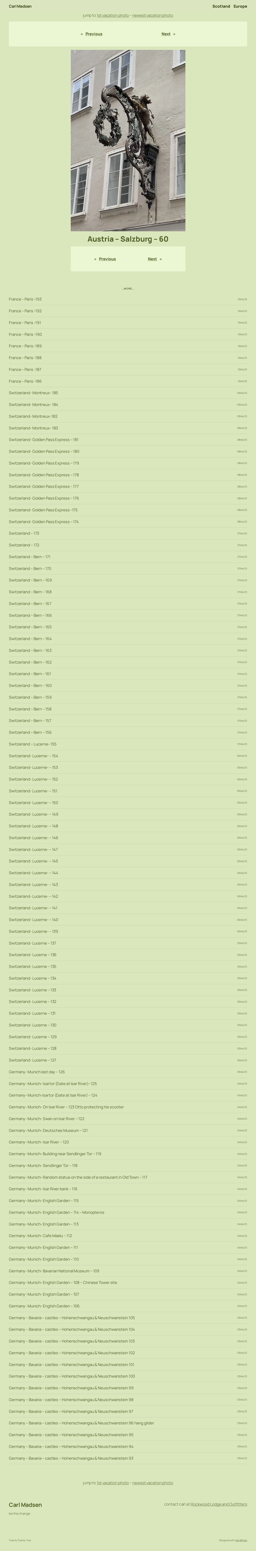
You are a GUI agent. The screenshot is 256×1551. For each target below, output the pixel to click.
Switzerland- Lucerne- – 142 (33, 896)
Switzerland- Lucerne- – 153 (33, 767)
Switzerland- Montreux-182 (33, 416)
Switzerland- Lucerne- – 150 (33, 803)
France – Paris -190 (25, 334)
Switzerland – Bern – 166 (30, 615)
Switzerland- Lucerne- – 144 (33, 873)
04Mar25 (242, 1083)
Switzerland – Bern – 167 (30, 603)
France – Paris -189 (25, 346)
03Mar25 (242, 1317)
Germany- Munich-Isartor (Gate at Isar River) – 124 (53, 1095)
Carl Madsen (20, 6)
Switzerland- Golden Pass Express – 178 (44, 475)
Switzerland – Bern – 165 (30, 627)
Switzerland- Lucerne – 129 (33, 1037)
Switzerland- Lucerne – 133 (32, 990)
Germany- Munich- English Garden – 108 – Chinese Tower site (63, 1282)
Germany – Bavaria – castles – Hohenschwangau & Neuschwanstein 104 (72, 1329)
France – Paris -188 (25, 358)
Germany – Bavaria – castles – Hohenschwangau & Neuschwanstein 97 (71, 1411)
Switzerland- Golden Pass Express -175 (43, 510)
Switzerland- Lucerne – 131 (32, 1013)
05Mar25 (242, 943)
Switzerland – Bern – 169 (30, 580)
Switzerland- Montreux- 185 (33, 393)
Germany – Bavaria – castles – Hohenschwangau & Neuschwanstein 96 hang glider (81, 1423)
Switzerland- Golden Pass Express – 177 (44, 486)
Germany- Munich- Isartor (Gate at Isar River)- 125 (53, 1083)
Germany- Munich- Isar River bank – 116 (43, 1189)
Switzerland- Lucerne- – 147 (33, 849)
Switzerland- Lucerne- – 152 (33, 779)
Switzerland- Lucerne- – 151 (33, 791)
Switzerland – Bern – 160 (30, 685)
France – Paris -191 (25, 322)
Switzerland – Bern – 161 (30, 674)
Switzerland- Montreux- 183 (33, 428)
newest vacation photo (152, 15)
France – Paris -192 (25, 311)
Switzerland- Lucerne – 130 (32, 1025)
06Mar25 (242, 755)
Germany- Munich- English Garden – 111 (43, 1247)
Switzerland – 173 (24, 533)
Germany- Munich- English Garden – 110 (44, 1259)
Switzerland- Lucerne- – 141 (33, 908)
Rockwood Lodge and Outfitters (219, 1504)
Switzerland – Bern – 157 (30, 720)
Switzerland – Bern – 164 (30, 639)
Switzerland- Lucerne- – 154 (33, 756)
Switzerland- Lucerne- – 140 (33, 919)
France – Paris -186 (25, 381)
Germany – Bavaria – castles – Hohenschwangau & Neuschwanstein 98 (71, 1400)
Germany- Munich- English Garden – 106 (44, 1306)
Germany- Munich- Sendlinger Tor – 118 (43, 1165)
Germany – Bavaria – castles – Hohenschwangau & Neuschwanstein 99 (71, 1388)
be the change (19, 1513)
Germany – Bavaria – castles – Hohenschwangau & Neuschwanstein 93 (71, 1458)
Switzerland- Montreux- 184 (33, 404)
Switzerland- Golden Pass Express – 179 (44, 463)
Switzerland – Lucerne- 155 (33, 744)
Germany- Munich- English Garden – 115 (44, 1200)
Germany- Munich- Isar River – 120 (39, 1142)
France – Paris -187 (25, 369)
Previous (94, 34)
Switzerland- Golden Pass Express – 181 (44, 439)
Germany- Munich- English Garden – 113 (44, 1224)
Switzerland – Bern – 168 (30, 592)
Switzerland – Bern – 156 (30, 732)
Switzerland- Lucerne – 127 (32, 1060)
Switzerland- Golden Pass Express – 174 (44, 522)
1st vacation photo (113, 15)
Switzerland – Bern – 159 (30, 697)
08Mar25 (242, 428)
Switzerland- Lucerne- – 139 (33, 931)
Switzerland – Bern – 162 (30, 662)
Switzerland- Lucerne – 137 (32, 943)
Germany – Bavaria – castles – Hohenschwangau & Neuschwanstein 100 (72, 1376)
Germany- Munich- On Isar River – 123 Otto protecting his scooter (66, 1107)
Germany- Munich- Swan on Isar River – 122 (46, 1119)
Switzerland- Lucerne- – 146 (33, 838)
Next (166, 34)
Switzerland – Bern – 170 (30, 568)
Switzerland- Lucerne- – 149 (33, 814)
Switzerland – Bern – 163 (30, 650)
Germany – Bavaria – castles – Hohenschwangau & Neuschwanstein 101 (71, 1364)
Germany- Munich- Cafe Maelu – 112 (40, 1236)
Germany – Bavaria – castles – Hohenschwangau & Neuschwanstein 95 (71, 1435)
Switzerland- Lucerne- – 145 (33, 861)
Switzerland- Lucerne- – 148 (33, 826)
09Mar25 (242, 393)
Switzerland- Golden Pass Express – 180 (44, 451)
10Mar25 (242, 299)
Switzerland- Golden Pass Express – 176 (44, 498)
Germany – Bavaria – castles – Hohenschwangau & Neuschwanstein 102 (72, 1353)
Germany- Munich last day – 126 (37, 1072)
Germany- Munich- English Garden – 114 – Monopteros (56, 1212)
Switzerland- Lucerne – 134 (32, 978)
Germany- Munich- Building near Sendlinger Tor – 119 (55, 1154)
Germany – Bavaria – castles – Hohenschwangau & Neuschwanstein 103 (72, 1341)
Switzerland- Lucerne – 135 (32, 966)
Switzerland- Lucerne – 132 (32, 1001)
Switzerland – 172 (24, 545)
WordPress (241, 1540)
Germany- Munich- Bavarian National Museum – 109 (54, 1271)
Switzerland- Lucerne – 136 (33, 955)
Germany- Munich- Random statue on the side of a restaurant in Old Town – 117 (78, 1177)
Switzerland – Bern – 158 (30, 709)
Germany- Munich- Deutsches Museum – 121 (48, 1130)
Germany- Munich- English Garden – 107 (44, 1294)
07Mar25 (242, 533)
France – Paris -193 (25, 299)
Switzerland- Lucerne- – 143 (33, 884)
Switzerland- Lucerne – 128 (33, 1048)
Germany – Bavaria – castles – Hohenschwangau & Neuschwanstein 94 (71, 1446)
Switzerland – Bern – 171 (29, 557)
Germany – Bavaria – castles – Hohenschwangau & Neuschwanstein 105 (72, 1318)
